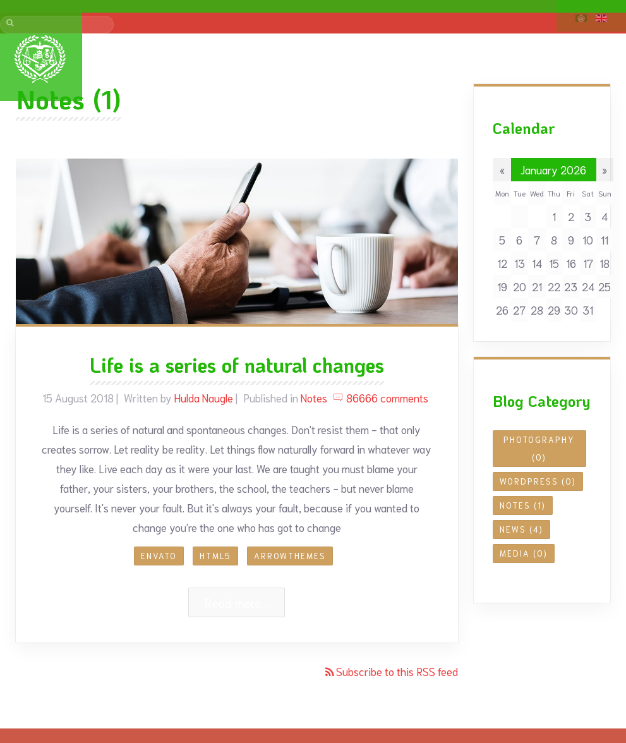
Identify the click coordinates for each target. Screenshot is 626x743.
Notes (314, 397)
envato (159, 555)
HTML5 (215, 555)
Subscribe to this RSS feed (396, 671)
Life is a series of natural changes (237, 365)
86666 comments (380, 397)
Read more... (236, 602)
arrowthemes (290, 555)
